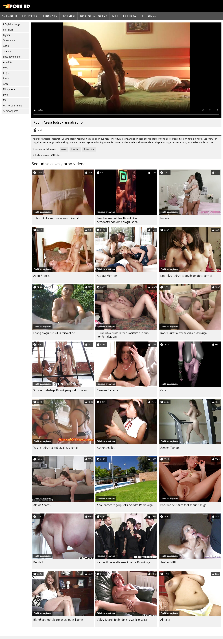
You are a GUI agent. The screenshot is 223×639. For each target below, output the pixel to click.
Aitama (152, 16)
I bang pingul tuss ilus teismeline (54, 333)
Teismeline (9, 40)
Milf (5, 100)
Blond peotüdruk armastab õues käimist (58, 619)
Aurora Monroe (107, 276)
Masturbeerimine (12, 105)
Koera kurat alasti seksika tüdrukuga (183, 333)
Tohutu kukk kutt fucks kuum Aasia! (56, 218)
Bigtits (6, 35)
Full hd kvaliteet (133, 16)
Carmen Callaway (108, 390)
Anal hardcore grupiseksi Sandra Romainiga (125, 505)
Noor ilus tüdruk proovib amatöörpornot (186, 276)
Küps (6, 73)
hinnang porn (49, 16)
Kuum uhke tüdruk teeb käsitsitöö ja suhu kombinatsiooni (123, 334)
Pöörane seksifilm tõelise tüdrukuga (183, 505)
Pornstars (8, 29)
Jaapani (7, 51)
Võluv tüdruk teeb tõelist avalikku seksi (122, 619)
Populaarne (68, 16)
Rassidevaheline (12, 56)
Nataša (164, 218)
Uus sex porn (29, 16)
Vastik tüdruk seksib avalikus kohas (55, 448)
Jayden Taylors (169, 448)
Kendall (38, 562)
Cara (163, 390)
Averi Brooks (41, 276)
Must (6, 67)
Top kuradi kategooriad (93, 16)
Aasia (6, 45)
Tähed (115, 16)
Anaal (6, 83)
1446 (39, 130)
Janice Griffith (169, 562)
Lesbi (6, 78)
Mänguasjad (9, 89)
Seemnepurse (10, 111)
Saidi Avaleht (9, 16)
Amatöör (8, 62)
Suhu (6, 94)
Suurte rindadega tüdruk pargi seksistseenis (61, 390)
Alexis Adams (41, 505)
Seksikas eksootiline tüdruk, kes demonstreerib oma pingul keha (117, 220)
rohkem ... (56, 155)
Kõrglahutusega (11, 24)
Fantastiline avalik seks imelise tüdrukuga (123, 562)
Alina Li (165, 619)
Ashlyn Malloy (106, 448)
